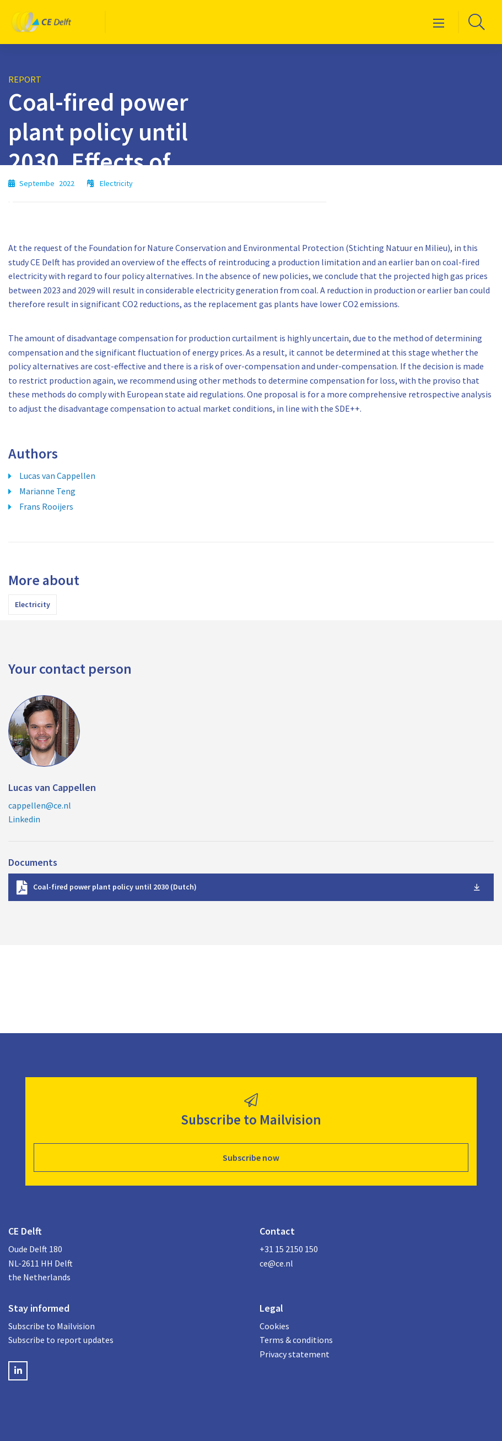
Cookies (274, 1325)
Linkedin (24, 819)
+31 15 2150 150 (289, 1248)
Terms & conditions (296, 1339)
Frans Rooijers (46, 506)
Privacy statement (295, 1354)
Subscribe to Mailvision (51, 1325)
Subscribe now (251, 1157)
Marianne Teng (47, 490)
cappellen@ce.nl (39, 805)
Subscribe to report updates (61, 1339)
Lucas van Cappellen (57, 475)
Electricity (32, 604)
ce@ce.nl (276, 1263)
